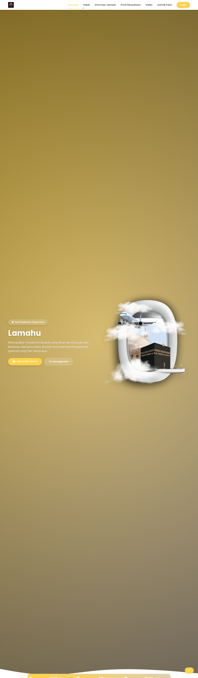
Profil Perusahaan (131, 4)
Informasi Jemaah (105, 4)
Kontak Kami (164, 4)
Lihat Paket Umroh (25, 361)
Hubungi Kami (58, 361)
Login (183, 4)
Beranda (73, 4)
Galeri (149, 4)
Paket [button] (86, 4)
